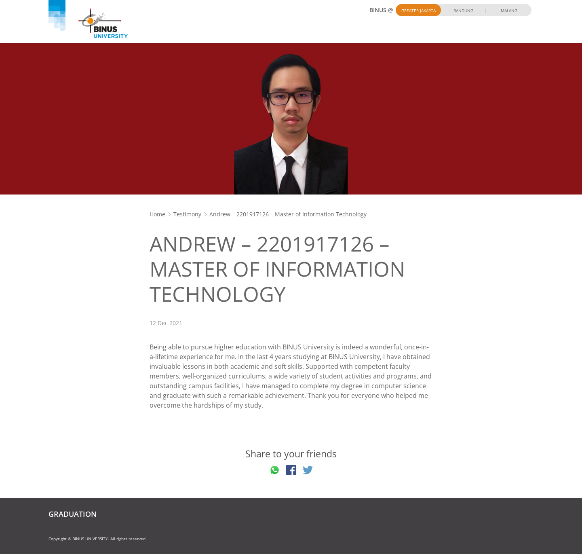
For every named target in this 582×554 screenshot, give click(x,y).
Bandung (463, 10)
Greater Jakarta (418, 10)
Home (157, 214)
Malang (509, 10)
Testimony (187, 214)
